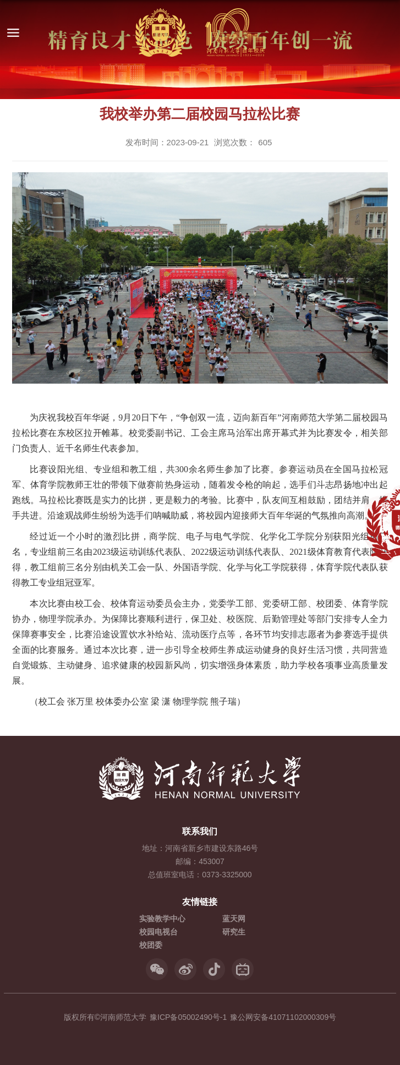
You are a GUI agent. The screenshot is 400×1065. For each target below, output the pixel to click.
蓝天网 (233, 918)
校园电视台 (158, 931)
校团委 (150, 945)
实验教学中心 (162, 918)
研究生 (233, 931)
